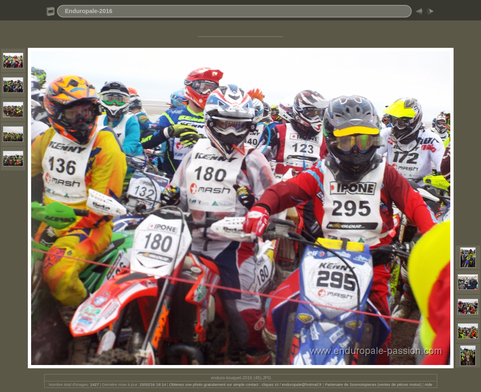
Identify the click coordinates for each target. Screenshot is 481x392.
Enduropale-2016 (89, 11)
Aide (428, 384)
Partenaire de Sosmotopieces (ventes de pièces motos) (373, 384)
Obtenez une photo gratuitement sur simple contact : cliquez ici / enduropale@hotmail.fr (245, 384)
